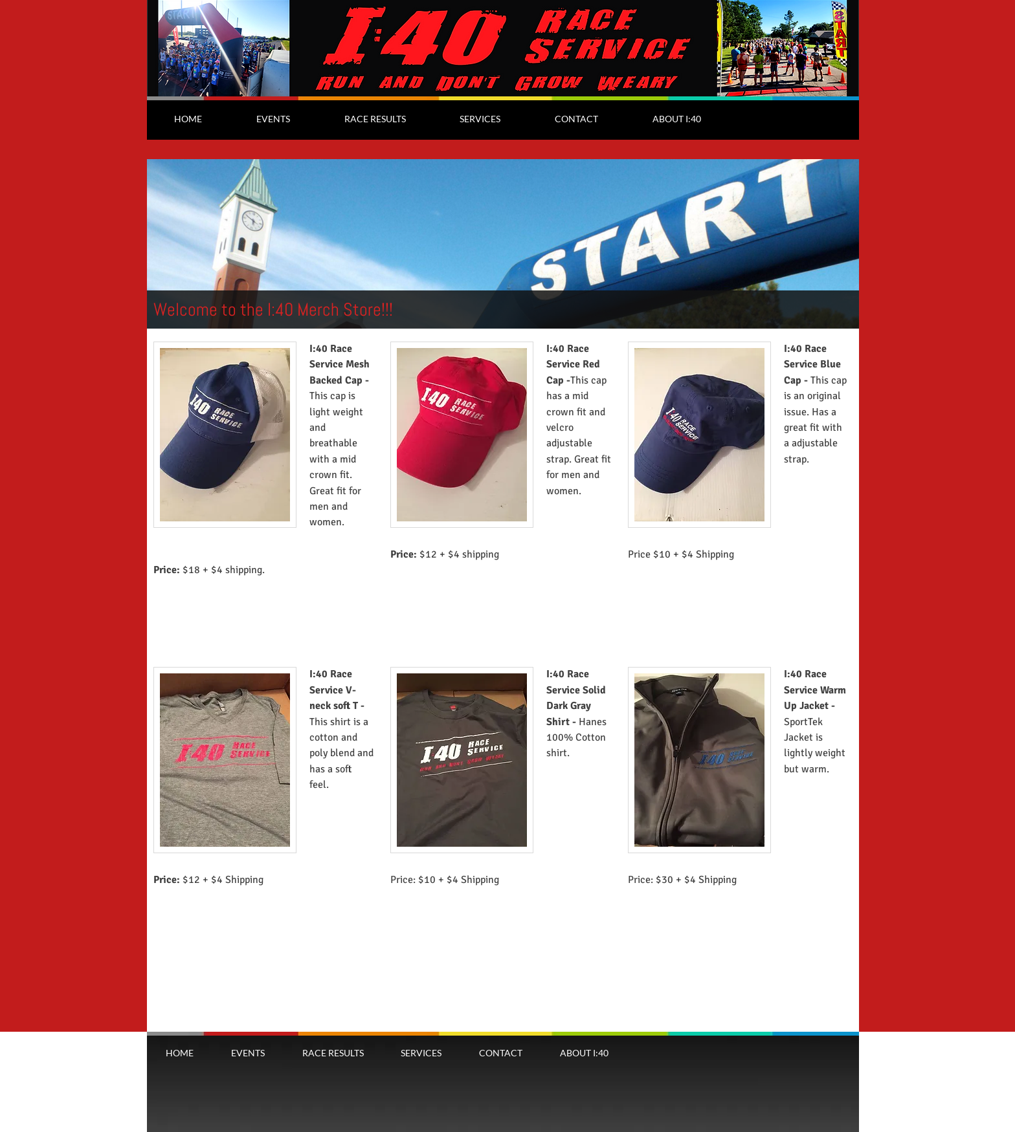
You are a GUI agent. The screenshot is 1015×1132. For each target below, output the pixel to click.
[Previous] (165, 244)
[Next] (841, 244)
